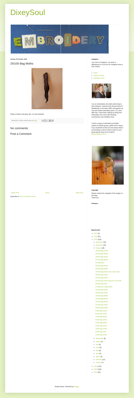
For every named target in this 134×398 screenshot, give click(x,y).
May (97, 350)
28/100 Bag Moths (101, 257)
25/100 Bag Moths (101, 269)
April (97, 353)
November (99, 245)
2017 (96, 233)
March (98, 356)
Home (47, 193)
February (99, 359)
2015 (96, 239)
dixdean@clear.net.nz (98, 134)
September (100, 338)
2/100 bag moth (100, 332)
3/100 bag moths (101, 329)
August (98, 341)
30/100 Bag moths (101, 251)
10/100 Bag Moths (101, 308)
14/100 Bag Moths (101, 296)
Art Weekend (99, 263)
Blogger (76, 386)
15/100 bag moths (101, 293)
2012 (96, 372)
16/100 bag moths (101, 290)
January (99, 362)
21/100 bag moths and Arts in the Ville (108, 281)
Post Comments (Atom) (28, 196)
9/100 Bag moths (101, 311)
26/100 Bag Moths (101, 266)
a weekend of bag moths (103, 287)
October (99, 248)
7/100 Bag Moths (101, 317)
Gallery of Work (98, 75)
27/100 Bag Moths (101, 260)
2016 (96, 236)
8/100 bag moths (101, 314)
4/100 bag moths (101, 326)
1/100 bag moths (101, 335)
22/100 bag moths (101, 278)
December (99, 242)
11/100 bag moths (101, 305)
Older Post (79, 193)
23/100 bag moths (101, 275)
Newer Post (15, 193)
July (97, 344)
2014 (96, 366)
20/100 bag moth (101, 284)
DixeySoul (27, 12)
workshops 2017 (99, 78)
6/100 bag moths (101, 320)
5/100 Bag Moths (101, 323)
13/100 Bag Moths (101, 299)
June (97, 347)
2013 (96, 369)
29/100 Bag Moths (101, 254)
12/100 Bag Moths (101, 302)
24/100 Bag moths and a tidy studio (107, 272)
